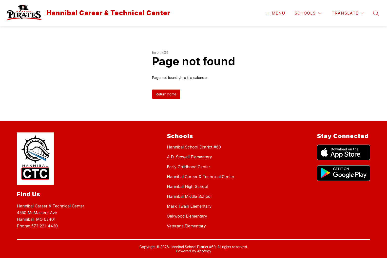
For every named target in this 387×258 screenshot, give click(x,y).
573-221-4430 (44, 225)
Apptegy (204, 251)
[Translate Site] (347, 13)
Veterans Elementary (186, 225)
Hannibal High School (187, 186)
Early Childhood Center (188, 166)
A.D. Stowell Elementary (189, 156)
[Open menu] (275, 13)
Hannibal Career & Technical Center (200, 176)
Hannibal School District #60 (194, 147)
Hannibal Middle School (189, 196)
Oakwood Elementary (187, 216)
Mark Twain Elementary (189, 206)
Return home (166, 94)
